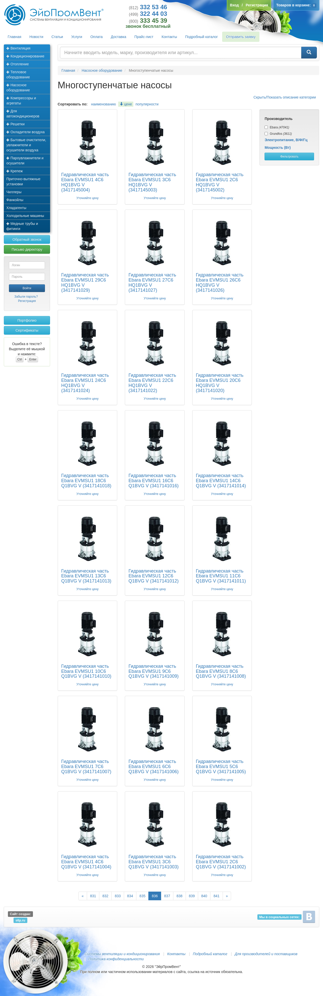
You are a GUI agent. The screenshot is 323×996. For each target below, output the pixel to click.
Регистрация (27, 301)
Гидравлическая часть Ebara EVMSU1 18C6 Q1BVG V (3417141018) (86, 480)
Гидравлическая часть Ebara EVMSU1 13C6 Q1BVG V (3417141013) (86, 576)
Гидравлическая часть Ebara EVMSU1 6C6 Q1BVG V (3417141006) (153, 766)
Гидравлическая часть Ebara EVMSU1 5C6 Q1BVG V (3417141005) (221, 766)
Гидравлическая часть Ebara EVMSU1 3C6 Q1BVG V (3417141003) (153, 861)
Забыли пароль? (26, 296)
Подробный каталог (201, 37)
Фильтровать (289, 156)
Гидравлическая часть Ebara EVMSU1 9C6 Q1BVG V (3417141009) (153, 671)
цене (125, 104)
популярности (147, 104)
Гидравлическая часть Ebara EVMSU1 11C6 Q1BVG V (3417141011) (221, 576)
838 (179, 896)
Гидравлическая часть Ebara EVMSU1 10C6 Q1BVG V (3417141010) (86, 671)
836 (155, 896)
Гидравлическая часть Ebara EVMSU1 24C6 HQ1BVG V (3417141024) (85, 383)
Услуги (76, 37)
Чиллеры (13, 192)
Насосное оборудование (18, 87)
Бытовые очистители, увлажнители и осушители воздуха (26, 145)
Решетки (15, 124)
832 (105, 896)
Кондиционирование (25, 56)
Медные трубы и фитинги (22, 226)
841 (216, 896)
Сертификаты (27, 330)
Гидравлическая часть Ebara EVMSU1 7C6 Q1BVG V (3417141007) (86, 766)
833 (118, 896)
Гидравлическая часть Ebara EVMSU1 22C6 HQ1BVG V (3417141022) (152, 383)
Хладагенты (16, 208)
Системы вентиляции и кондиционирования (122, 954)
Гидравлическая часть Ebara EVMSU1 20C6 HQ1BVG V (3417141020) (219, 383)
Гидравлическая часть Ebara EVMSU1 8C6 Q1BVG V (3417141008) (221, 671)
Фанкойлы (14, 200)
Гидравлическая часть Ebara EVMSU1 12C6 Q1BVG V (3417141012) (153, 576)
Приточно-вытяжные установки (23, 181)
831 (93, 896)
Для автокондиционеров (22, 113)
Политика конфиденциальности (115, 959)
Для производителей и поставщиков (266, 954)
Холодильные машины (25, 216)
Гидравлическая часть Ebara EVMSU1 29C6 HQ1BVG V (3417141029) (85, 282)
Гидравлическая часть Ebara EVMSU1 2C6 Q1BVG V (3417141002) (221, 861)
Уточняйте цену (87, 198)
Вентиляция (18, 48)
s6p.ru (20, 920)
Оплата (96, 37)
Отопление (17, 64)
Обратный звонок (27, 239)
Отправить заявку (241, 37)
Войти (27, 288)
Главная (14, 37)
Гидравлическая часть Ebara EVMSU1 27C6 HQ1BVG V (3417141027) (152, 282)
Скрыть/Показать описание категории (285, 97)
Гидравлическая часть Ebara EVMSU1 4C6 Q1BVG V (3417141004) (86, 861)
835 (142, 896)
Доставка (118, 37)
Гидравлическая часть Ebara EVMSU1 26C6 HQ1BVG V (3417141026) (219, 282)
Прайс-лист (143, 37)
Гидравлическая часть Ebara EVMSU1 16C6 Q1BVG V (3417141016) (153, 480)
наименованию (103, 104)
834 (130, 896)
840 (204, 896)
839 (192, 896)
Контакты (169, 37)
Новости (36, 37)
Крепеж (14, 171)
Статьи (57, 37)
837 (167, 896)
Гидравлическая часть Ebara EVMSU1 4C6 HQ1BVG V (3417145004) (85, 182)
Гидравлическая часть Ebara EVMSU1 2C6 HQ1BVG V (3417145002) (219, 182)
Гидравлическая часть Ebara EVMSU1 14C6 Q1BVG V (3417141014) (221, 480)
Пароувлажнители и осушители (24, 160)
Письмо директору (26, 249)
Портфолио (27, 320)
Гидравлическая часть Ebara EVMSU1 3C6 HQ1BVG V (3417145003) (152, 182)
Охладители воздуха (25, 132)
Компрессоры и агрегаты (21, 100)
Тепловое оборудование (18, 74)
